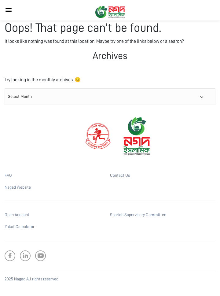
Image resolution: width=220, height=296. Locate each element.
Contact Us (120, 175)
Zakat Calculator (20, 226)
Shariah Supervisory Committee (138, 215)
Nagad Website (18, 187)
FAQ (8, 175)
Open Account (17, 215)
